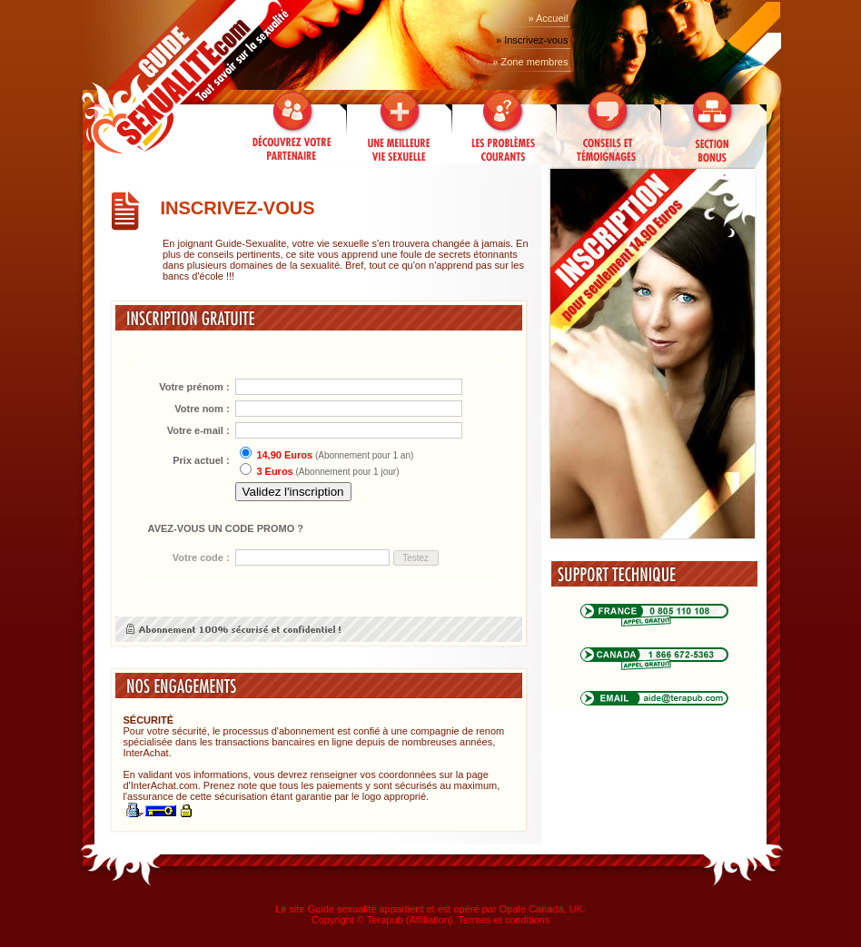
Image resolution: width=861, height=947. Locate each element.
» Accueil (548, 18)
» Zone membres (530, 61)
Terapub (385, 919)
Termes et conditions (503, 919)
